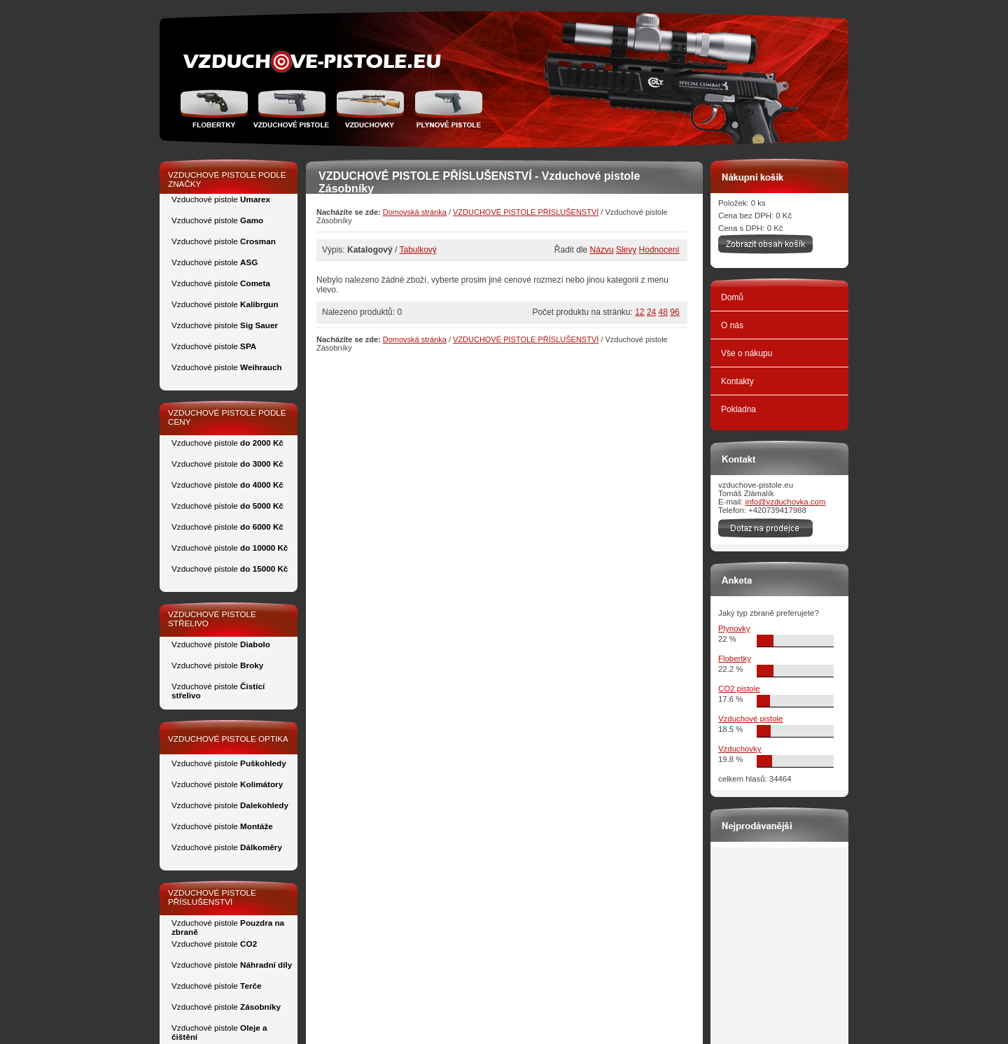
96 (674, 312)
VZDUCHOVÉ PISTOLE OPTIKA (228, 738)
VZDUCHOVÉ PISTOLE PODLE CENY (227, 417)
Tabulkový (418, 250)
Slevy (626, 250)
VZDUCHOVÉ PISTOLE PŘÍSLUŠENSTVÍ (525, 212)
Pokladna (738, 409)
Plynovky (734, 628)
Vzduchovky (739, 749)
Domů (732, 297)
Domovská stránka (415, 212)
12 (639, 312)
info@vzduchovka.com (786, 502)
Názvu (602, 250)
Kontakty (737, 381)
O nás (732, 325)
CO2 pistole (739, 688)
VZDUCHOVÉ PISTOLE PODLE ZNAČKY (227, 179)
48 (663, 312)
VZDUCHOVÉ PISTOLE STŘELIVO (212, 618)
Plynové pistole (445, 108)
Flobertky (216, 108)
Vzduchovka (370, 108)
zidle (310, 61)
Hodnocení (659, 250)
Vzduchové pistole (291, 108)
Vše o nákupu (746, 353)
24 (651, 312)
